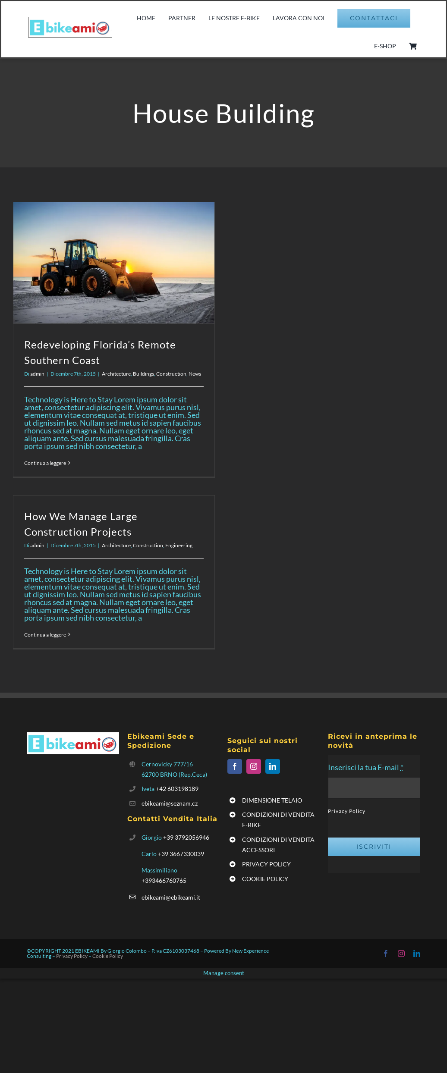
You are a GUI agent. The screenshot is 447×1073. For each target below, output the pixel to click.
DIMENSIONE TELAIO (272, 800)
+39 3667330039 (181, 853)
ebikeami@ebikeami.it (171, 897)
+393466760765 (164, 880)
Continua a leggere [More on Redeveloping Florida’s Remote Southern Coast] (45, 463)
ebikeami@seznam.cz (170, 803)
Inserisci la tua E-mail (365, 767)
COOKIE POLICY (265, 878)
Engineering (178, 545)
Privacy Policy (346, 811)
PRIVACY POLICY (266, 864)
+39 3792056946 (186, 837)
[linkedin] (272, 766)
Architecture (116, 373)
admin (37, 373)
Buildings (143, 373)
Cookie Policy (107, 956)
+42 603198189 (177, 788)
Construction (171, 373)
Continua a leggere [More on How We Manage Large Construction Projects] (45, 634)
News (195, 373)
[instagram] (253, 766)
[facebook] (234, 766)
